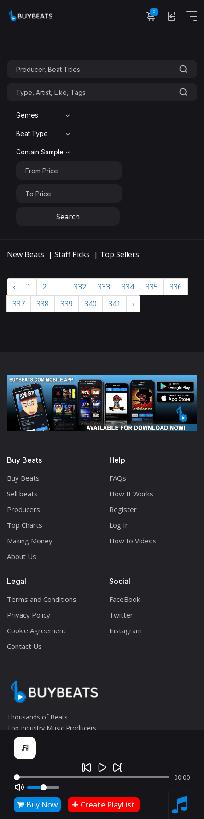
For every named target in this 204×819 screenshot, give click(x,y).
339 (66, 304)
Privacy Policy (28, 614)
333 (104, 287)
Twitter (121, 614)
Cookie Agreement (36, 630)
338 (42, 304)
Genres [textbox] (27, 115)
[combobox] (44, 115)
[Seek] (91, 777)
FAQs (117, 478)
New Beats (25, 254)
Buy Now (37, 805)
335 (152, 287)
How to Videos (133, 540)
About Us (21, 556)
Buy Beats (23, 478)
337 (18, 304)
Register (123, 509)
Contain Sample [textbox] (40, 152)
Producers (23, 509)
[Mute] (19, 787)
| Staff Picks (69, 254)
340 (90, 304)
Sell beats (22, 493)
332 (80, 287)
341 (114, 304)
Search (68, 217)
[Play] (102, 767)
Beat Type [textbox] (32, 133)
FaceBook (124, 599)
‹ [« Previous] (14, 287)
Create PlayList (103, 805)
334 (128, 287)
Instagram (125, 630)
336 (175, 287)
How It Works (131, 493)
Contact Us (24, 646)
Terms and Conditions (41, 599)
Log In (119, 525)
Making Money (29, 540)
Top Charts (24, 525)
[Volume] (43, 787)
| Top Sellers (116, 254)
